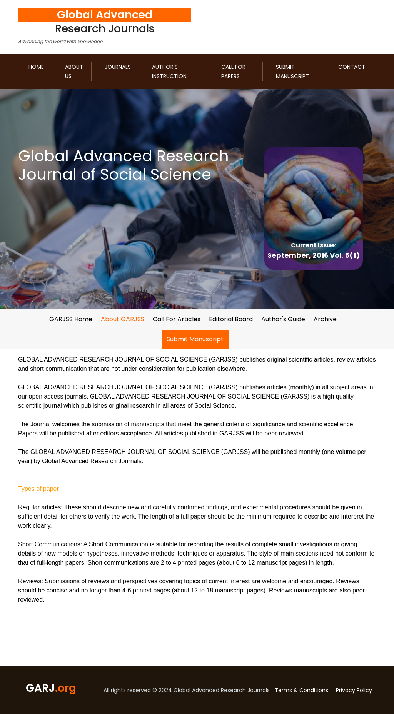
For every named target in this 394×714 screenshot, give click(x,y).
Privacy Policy (354, 690)
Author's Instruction (169, 71)
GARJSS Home (70, 319)
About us (74, 71)
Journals (118, 67)
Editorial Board (231, 319)
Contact (351, 67)
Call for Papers (233, 71)
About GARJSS (122, 319)
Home (36, 67)
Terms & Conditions (301, 690)
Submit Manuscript (292, 71)
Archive (325, 319)
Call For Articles (176, 319)
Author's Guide (283, 319)
